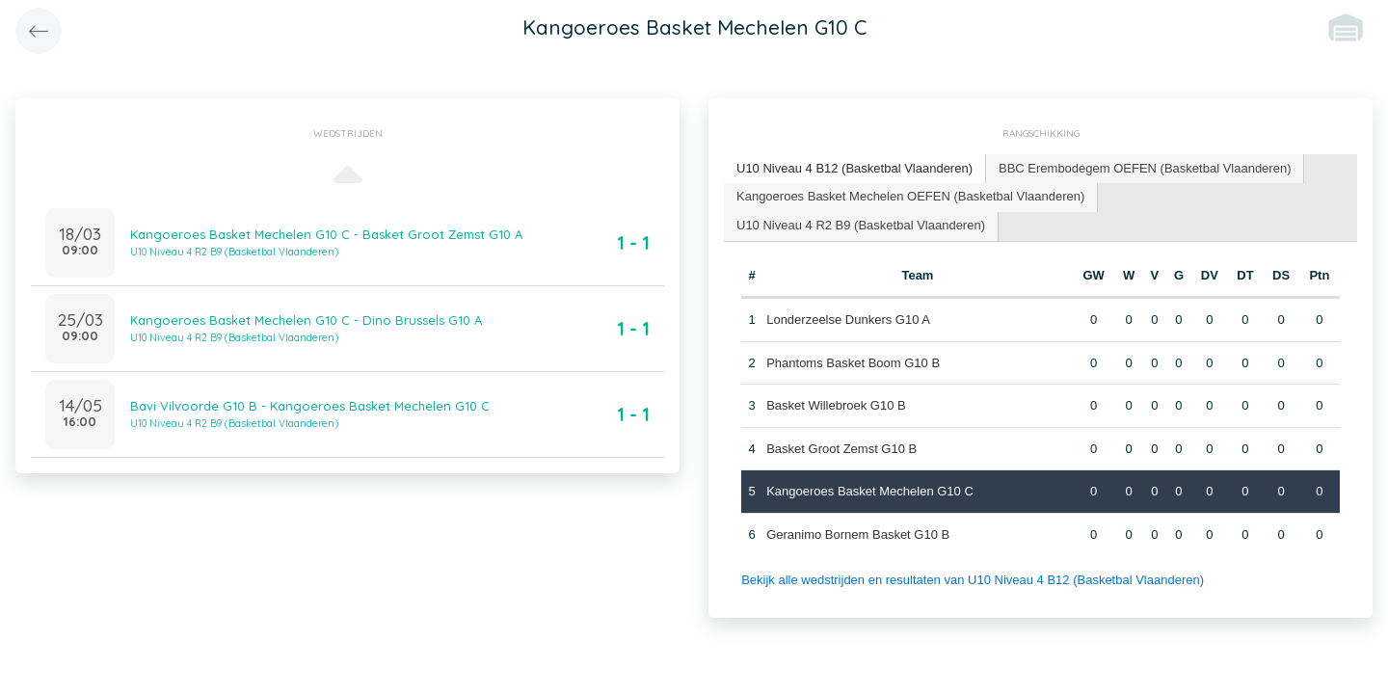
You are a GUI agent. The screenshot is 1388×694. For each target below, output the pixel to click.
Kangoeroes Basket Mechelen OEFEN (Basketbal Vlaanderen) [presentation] (910, 196)
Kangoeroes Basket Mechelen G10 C (870, 491)
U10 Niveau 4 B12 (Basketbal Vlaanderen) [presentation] (854, 168)
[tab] (855, 169)
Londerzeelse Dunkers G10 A (848, 319)
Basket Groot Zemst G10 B (841, 448)
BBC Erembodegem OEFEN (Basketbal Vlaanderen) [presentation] (1145, 168)
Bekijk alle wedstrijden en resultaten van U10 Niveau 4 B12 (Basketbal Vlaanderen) (972, 580)
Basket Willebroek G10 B (836, 405)
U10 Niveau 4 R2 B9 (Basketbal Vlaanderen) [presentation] (860, 225)
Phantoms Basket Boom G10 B (853, 363)
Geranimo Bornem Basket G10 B (857, 534)
